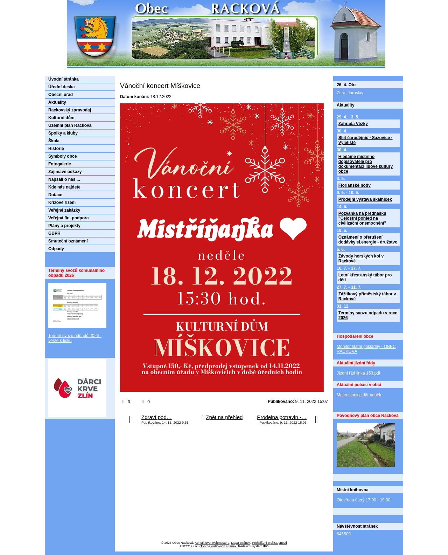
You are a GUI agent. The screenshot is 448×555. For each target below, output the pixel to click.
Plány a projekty (64, 225)
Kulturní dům (61, 117)
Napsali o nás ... (64, 179)
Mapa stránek (240, 542)
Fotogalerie (59, 164)
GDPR (54, 233)
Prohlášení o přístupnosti (269, 542)
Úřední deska (61, 86)
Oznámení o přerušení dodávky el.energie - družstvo (368, 240)
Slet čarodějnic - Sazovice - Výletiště (365, 140)
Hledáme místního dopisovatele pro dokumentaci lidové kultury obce (365, 164)
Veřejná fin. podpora (68, 217)
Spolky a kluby (63, 133)
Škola (53, 140)
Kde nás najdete (64, 187)
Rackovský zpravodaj (69, 110)
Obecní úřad (60, 94)
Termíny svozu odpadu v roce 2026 (367, 315)
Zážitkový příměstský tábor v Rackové (367, 296)
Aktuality (57, 102)
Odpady (56, 248)
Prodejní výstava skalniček (365, 199)
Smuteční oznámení (68, 241)
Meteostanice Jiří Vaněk (359, 394)
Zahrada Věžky (353, 123)
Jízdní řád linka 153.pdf (358, 373)
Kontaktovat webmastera (212, 542)
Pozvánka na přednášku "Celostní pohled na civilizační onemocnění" (362, 218)
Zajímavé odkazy (65, 171)
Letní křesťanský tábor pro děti (365, 277)
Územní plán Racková (69, 125)
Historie (56, 148)
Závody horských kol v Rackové (361, 258)
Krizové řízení (62, 202)
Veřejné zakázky (64, 210)
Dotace (55, 194)
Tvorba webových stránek (219, 546)
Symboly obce (62, 156)
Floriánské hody (354, 185)
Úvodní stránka (63, 79)
